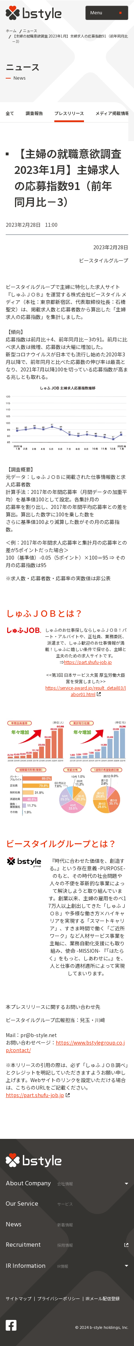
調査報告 (34, 113)
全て (10, 113)
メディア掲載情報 (112, 113)
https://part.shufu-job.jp (88, 662)
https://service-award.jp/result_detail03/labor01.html (85, 691)
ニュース (30, 30)
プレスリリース (69, 113)
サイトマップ (18, 1298)
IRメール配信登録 (103, 1298)
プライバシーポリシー (58, 1298)
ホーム (11, 30)
